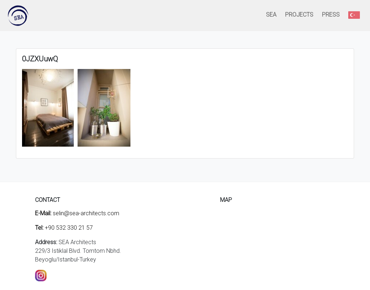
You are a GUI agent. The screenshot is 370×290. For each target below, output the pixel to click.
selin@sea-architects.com (77, 213)
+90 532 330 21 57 (64, 227)
